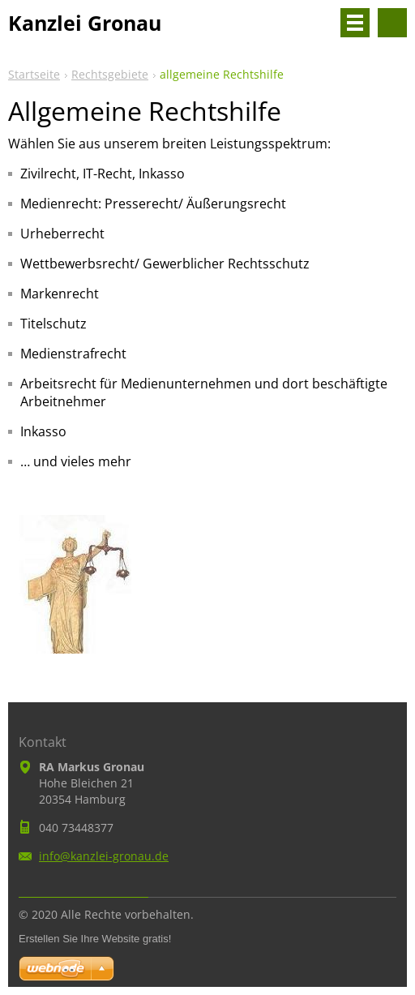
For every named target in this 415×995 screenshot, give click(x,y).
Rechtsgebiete (109, 74)
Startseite (34, 74)
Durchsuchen (392, 22)
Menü (355, 22)
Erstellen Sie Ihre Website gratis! (95, 939)
